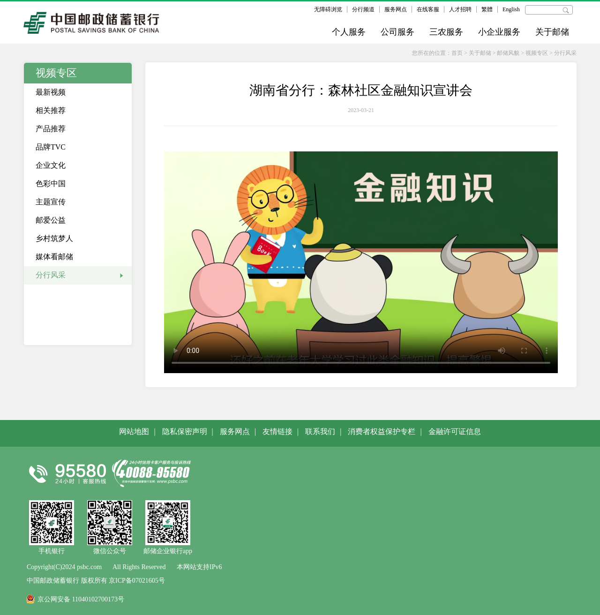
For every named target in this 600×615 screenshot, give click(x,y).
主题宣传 (51, 202)
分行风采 (565, 53)
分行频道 (363, 9)
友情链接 (277, 431)
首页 (457, 53)
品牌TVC (51, 147)
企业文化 (51, 165)
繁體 (487, 9)
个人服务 (349, 32)
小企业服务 (499, 32)
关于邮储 (552, 32)
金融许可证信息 (454, 431)
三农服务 (446, 32)
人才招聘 (460, 9)
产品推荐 (51, 129)
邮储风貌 (508, 53)
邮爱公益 (51, 220)
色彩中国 (51, 184)
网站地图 (134, 431)
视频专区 (536, 53)
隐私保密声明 (184, 431)
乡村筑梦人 (54, 238)
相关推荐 (51, 110)
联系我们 (320, 431)
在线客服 (428, 9)
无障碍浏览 (328, 9)
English (511, 9)
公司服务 (397, 32)
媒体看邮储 (54, 257)
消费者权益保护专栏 (381, 431)
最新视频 (51, 92)
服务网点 (395, 9)
